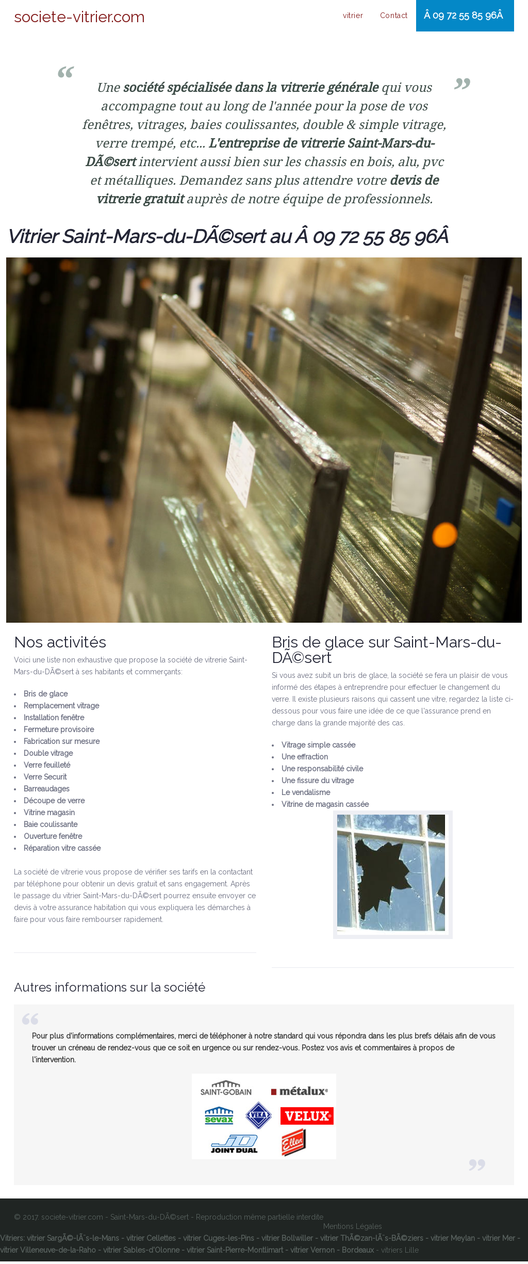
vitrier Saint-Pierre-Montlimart (235, 1253)
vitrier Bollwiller (287, 1241)
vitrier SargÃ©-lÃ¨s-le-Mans (73, 1241)
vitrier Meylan (453, 1241)
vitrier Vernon (312, 1253)
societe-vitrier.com (79, 17)
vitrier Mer (498, 1241)
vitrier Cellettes (151, 1241)
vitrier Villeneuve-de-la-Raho (48, 1253)
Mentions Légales (352, 1229)
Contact (389, 17)
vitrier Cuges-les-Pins (218, 1241)
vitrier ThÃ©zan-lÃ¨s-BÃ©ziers (371, 1241)
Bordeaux (358, 1253)
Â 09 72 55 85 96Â (461, 16)
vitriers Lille (400, 1253)
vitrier (352, 17)
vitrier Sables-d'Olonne (141, 1253)
